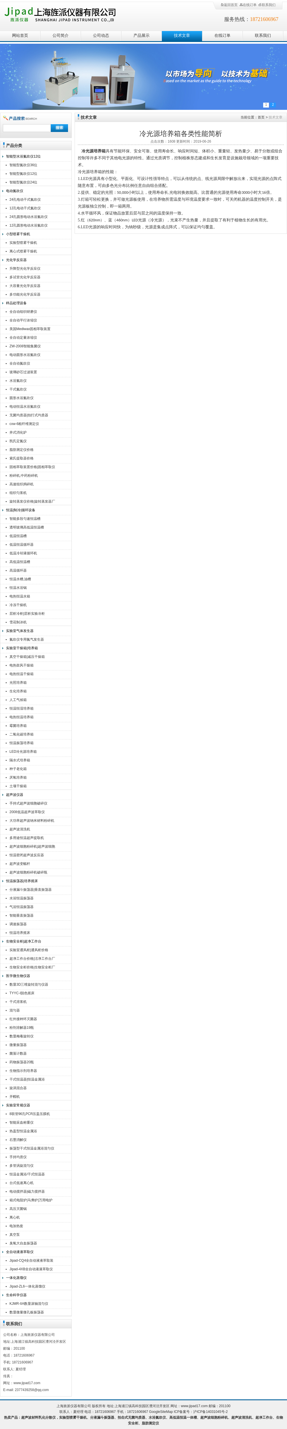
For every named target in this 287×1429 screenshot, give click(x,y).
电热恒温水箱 (19, 596)
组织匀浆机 (18, 493)
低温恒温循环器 (21, 545)
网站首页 (20, 35)
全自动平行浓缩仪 (23, 320)
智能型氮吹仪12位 (23, 174)
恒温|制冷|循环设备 (20, 510)
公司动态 (101, 35)
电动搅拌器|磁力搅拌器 (27, 1191)
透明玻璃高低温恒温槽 (26, 527)
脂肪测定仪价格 (21, 450)
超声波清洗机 (19, 829)
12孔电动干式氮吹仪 (25, 208)
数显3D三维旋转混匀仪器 (28, 984)
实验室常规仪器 (18, 1105)
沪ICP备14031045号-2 (210, 1412)
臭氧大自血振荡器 (23, 1243)
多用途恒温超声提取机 (26, 838)
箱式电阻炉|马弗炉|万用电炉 (31, 1200)
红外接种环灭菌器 (23, 1019)
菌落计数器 (18, 1053)
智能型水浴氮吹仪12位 (23, 156)
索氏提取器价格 (21, 458)
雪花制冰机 (18, 622)
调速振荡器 (18, 924)
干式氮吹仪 (18, 389)
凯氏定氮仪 (18, 441)
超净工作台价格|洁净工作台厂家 (32, 959)
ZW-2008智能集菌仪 (25, 346)
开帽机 (14, 1097)
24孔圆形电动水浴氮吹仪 (28, 217)
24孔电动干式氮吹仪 (25, 200)
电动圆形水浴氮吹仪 (24, 355)
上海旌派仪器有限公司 (67, 15)
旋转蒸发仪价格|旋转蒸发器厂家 (32, 502)
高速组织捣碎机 (21, 484)
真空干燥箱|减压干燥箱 (27, 657)
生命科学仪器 (16, 1295)
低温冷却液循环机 (23, 553)
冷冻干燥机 (18, 605)
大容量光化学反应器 (24, 286)
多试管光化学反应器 (24, 277)
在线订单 (248, 5)
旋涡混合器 (18, 1088)
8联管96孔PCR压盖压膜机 (29, 1114)
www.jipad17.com (194, 1406)
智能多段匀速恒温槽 (24, 519)
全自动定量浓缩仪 (23, 338)
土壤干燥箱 (18, 786)
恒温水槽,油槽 (20, 579)
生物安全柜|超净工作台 (23, 941)
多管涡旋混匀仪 (21, 1166)
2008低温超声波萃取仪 (27, 812)
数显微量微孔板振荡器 (26, 1312)
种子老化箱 (18, 769)
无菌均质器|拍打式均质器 (28, 415)
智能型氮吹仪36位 (23, 165)
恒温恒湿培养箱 (21, 708)
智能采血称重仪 (21, 1122)
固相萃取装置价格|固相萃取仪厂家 (32, 467)
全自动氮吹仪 (19, 363)
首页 (261, 117)
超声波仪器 (14, 795)
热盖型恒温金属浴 (23, 1131)
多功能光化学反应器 (24, 294)
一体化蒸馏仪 (16, 1278)
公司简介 (61, 35)
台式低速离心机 (21, 1183)
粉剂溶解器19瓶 (21, 1028)
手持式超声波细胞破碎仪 (28, 803)
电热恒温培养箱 (21, 717)
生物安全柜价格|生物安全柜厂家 (32, 968)
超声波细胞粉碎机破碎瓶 (28, 872)
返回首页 (229, 5)
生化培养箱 (18, 691)
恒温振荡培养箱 (21, 743)
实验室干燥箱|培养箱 (22, 648)
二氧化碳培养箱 (21, 734)
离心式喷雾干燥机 (23, 251)
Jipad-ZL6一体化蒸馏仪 (27, 1286)
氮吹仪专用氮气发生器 (26, 639)
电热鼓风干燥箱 (21, 665)
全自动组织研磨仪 (23, 312)
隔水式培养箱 (19, 760)
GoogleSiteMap (161, 1412)
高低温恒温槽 (19, 562)
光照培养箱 (18, 683)
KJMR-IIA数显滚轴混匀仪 (28, 1304)
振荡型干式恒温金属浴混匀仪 (31, 1148)
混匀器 (14, 1010)
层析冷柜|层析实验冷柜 (27, 614)
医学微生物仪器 (18, 976)
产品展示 (141, 35)
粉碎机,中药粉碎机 (23, 476)
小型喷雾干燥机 (18, 234)
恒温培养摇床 (19, 933)
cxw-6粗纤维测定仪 (24, 424)
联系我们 (267, 5)
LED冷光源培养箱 (23, 752)
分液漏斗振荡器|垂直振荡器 (30, 890)
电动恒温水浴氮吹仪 (24, 407)
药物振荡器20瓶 (21, 1062)
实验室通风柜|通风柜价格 (28, 950)
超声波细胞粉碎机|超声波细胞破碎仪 (32, 847)
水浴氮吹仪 (18, 381)
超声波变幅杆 (19, 864)
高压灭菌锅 (18, 1209)
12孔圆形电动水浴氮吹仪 (28, 225)
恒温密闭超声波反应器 (26, 855)
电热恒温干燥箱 (21, 674)
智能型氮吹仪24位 (23, 182)
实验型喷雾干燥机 (23, 243)
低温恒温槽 (18, 536)
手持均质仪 (18, 1157)
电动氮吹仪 (14, 191)
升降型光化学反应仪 (24, 269)
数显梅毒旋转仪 (21, 1036)
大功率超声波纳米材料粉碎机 (31, 821)
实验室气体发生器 (20, 631)
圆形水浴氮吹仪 (21, 398)
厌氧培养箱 (18, 777)
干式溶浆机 (18, 1002)
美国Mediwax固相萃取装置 (30, 329)
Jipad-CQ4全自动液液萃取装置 (31, 1261)
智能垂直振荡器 (21, 915)
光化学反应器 (16, 260)
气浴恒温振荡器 (21, 907)
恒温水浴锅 (18, 588)
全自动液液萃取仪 (20, 1252)
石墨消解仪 (18, 1140)
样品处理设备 (16, 303)
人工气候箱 (18, 700)
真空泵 (14, 1235)
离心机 (14, 1217)
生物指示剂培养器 (23, 1071)
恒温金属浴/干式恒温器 (27, 1174)
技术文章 (182, 35)
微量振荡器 (18, 1045)
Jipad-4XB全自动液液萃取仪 (31, 1269)
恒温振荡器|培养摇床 (22, 881)
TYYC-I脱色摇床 (21, 993)
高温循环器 (18, 570)
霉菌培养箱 (18, 726)
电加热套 (16, 1226)
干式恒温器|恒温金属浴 (27, 1079)
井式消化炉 (18, 432)
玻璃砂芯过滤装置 (23, 372)
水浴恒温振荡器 (21, 898)
